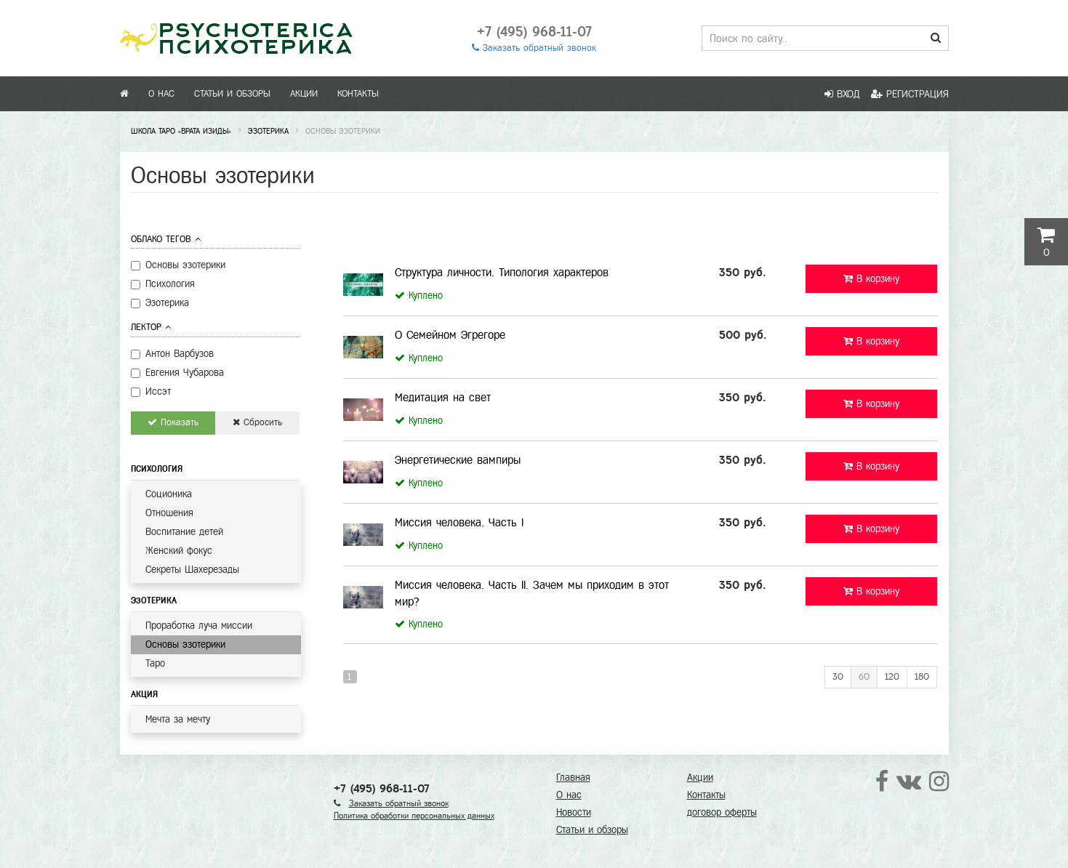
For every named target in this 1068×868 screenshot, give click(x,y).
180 (922, 677)
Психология (156, 469)
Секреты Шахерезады (192, 569)
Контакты (358, 94)
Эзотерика (154, 600)
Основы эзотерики (185, 644)
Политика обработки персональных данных (414, 815)
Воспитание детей (184, 531)
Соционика (168, 494)
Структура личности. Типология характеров (502, 272)
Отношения (169, 512)
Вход (842, 94)
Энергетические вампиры (458, 460)
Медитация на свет (443, 397)
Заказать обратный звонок (534, 48)
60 (864, 677)
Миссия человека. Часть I (459, 522)
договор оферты (722, 812)
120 (892, 677)
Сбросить (257, 422)
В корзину (871, 278)
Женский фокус (178, 550)
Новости (573, 812)
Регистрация (910, 94)
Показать (173, 422)
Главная (573, 777)
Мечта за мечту (177, 719)
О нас (161, 94)
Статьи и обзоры (232, 94)
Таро (155, 663)
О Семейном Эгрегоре (450, 335)
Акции (304, 94)
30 (837, 677)
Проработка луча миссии (198, 625)
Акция (144, 694)
